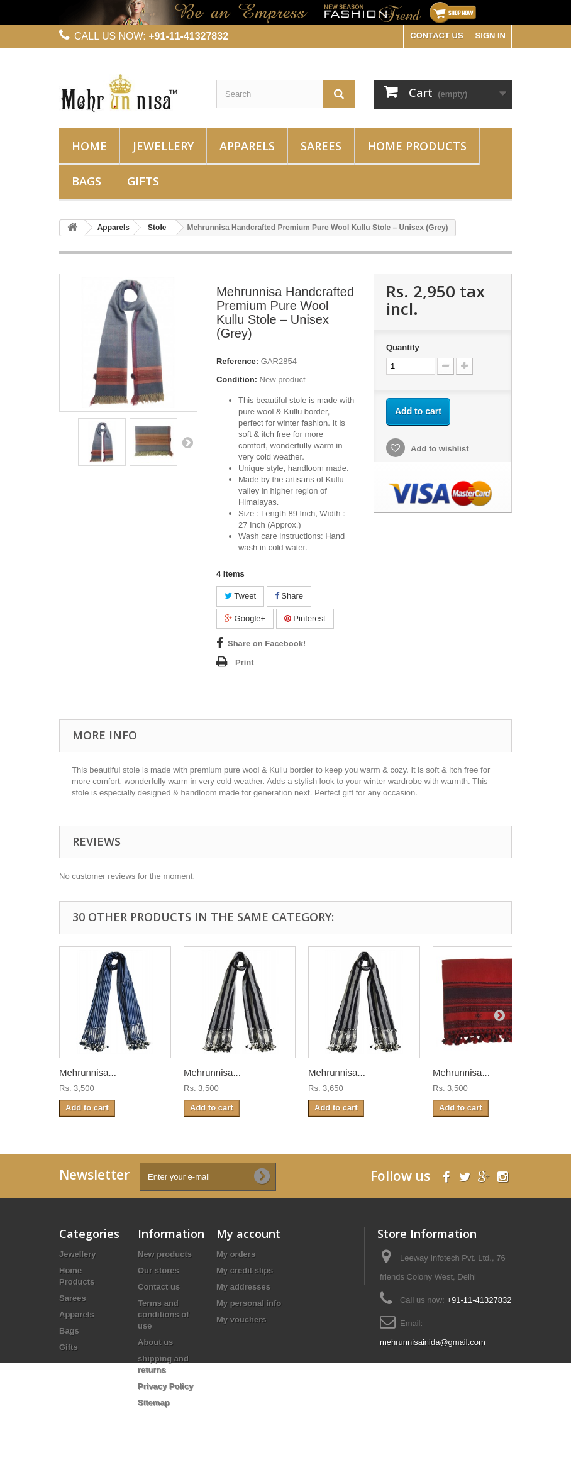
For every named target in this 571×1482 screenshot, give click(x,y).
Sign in (490, 35)
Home (89, 145)
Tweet (240, 595)
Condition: (236, 379)
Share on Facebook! (267, 643)
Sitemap (154, 1402)
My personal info (248, 1303)
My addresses (243, 1286)
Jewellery (163, 145)
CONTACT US (436, 35)
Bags (86, 181)
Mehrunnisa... (87, 1072)
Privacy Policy (165, 1386)
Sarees (321, 145)
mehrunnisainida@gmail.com (432, 1342)
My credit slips (244, 1270)
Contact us (159, 1286)
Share (289, 595)
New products (165, 1254)
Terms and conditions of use (163, 1314)
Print (244, 662)
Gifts (143, 181)
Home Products (417, 145)
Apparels (247, 145)
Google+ (245, 618)
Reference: (237, 361)
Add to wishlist (439, 448)
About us (155, 1342)
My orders (235, 1254)
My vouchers (241, 1319)
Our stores (158, 1270)
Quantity (402, 347)
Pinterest (305, 618)
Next (187, 442)
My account (248, 1233)
